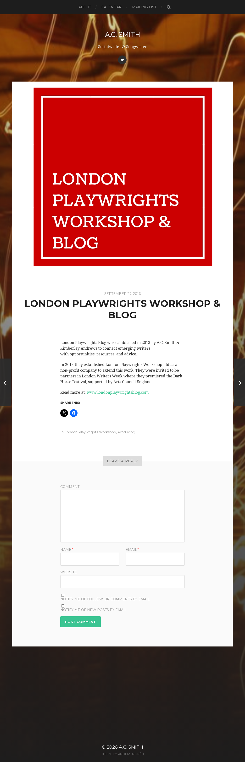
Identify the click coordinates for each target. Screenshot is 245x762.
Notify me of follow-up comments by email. (105, 599)
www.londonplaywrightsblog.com (118, 392)
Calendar (111, 7)
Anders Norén (131, 746)
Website (68, 572)
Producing (126, 432)
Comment (69, 486)
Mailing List (144, 7)
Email (132, 549)
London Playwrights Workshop (90, 432)
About (84, 7)
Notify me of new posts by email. (94, 610)
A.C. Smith (122, 34)
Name (66, 549)
